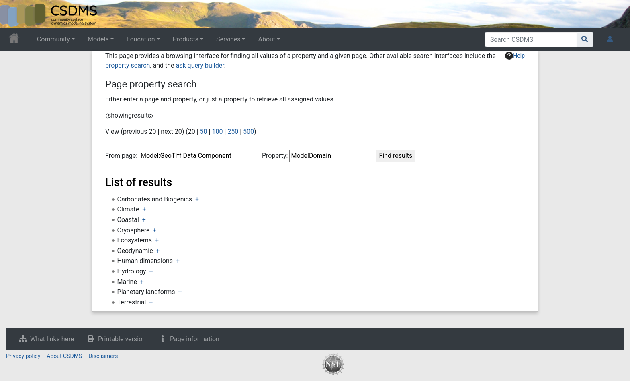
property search (127, 65)
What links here (52, 339)
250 (232, 131)
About (266, 39)
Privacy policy (23, 356)
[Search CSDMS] (531, 39)
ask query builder (200, 65)
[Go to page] (585, 39)
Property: (275, 155)
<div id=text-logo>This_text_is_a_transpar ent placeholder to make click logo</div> (12, 14)
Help (515, 56)
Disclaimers (103, 356)
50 (203, 131)
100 (217, 131)
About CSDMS (64, 356)
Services (228, 39)
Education (141, 39)
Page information (194, 339)
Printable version (122, 339)
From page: (121, 155)
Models (98, 39)
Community (53, 39)
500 (248, 131)
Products (185, 39)
